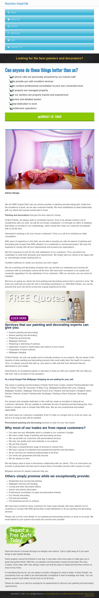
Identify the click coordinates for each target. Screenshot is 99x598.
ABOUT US (58, 594)
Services (14, 33)
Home (12, 12)
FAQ (11, 40)
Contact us (15, 47)
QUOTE (74, 594)
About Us (14, 19)
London (27, 594)
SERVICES (66, 594)
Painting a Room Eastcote (64, 394)
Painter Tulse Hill (18, 388)
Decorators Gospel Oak (16, 3)
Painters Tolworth (13, 394)
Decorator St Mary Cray (37, 388)
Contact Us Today (49, 117)
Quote (13, 26)
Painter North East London (53, 385)
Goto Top (46, 594)
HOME (52, 594)
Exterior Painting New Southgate (36, 394)
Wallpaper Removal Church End (38, 391)
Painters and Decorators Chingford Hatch (72, 391)
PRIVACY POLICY (83, 594)
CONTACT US (89, 596)
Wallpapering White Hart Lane (62, 388)
